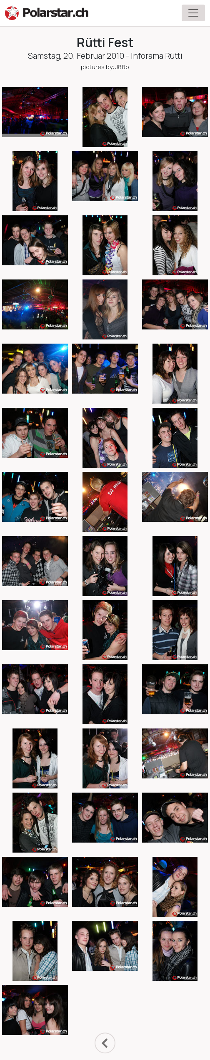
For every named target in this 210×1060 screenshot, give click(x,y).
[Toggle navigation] (193, 13)
